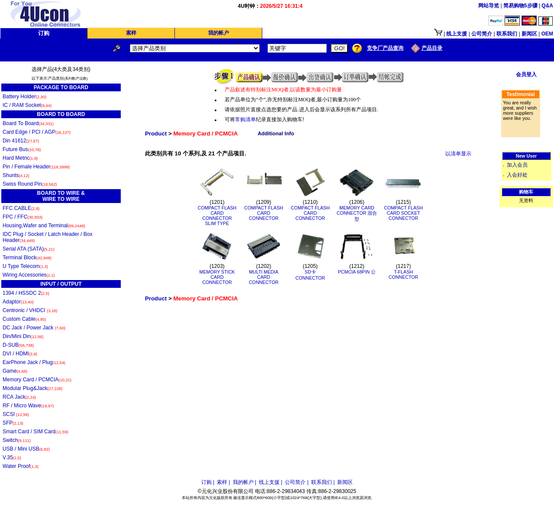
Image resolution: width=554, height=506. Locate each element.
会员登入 (526, 74)
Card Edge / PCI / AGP (37, 132)
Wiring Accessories (29, 275)
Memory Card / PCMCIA (37, 380)
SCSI (16, 414)
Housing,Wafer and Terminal (44, 225)
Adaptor (18, 302)
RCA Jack (19, 397)
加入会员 (517, 165)
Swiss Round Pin (30, 184)
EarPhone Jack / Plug (34, 362)
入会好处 (517, 175)
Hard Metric (20, 158)
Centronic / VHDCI (30, 310)
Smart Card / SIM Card (35, 432)
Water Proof (21, 466)
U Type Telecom (25, 266)
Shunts (16, 175)
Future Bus (22, 149)
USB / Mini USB (26, 449)
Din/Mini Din (23, 336)
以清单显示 (458, 154)
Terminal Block (27, 258)
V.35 (12, 457)
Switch (17, 440)
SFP (13, 423)
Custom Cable (24, 319)
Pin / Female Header (36, 167)
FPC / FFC (22, 217)
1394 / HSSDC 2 (26, 293)
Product (156, 133)
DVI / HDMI (20, 354)
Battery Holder (24, 96)
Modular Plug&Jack (32, 388)
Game (15, 371)
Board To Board (28, 123)
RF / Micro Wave (28, 406)
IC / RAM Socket (27, 105)
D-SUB (18, 345)
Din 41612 (21, 141)
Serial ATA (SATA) (29, 249)
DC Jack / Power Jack (34, 328)
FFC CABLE (21, 208)
